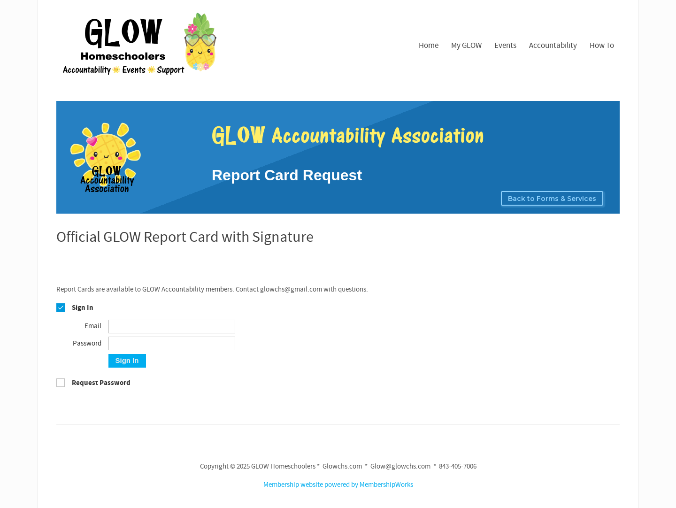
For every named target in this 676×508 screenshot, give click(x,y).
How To (602, 45)
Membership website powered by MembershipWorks (338, 484)
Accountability (553, 45)
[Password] (171, 343)
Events (505, 45)
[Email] (171, 326)
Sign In (127, 360)
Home (428, 45)
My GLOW (466, 45)
